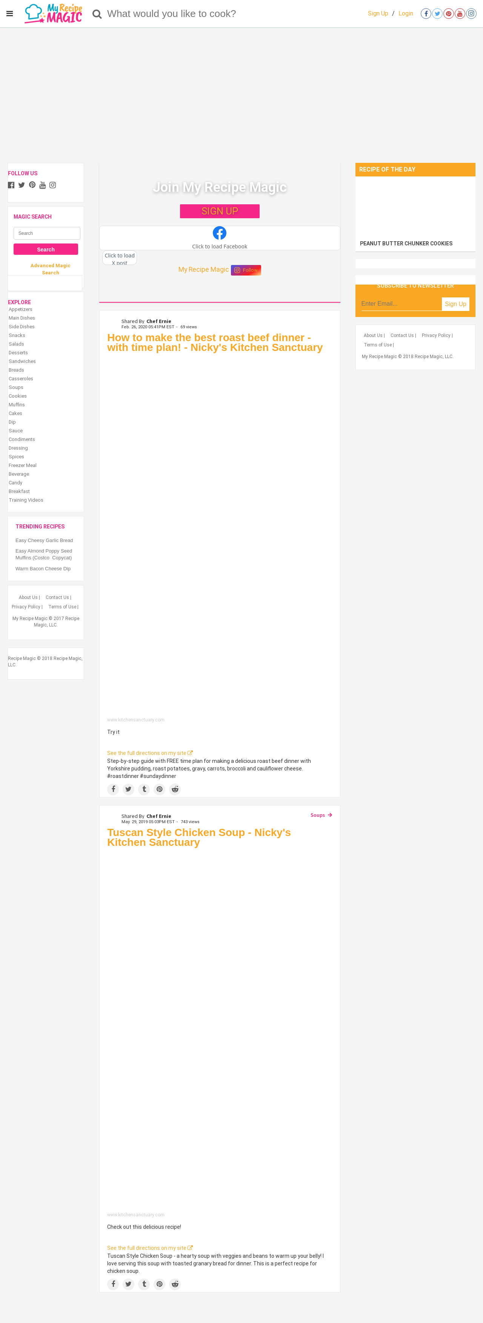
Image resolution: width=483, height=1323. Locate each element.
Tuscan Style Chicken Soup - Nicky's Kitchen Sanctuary (199, 837)
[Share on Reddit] (175, 789)
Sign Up (378, 13)
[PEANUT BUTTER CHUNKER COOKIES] (415, 206)
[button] (219, 238)
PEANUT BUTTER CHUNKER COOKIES (406, 243)
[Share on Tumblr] (144, 789)
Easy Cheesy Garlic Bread (44, 540)
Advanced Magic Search (51, 269)
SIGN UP (220, 211)
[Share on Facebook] (113, 789)
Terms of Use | (63, 606)
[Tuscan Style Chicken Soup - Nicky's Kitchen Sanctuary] (220, 1032)
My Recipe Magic (203, 269)
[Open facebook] (426, 13)
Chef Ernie (158, 321)
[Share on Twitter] (128, 789)
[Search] (97, 13)
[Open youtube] (460, 13)
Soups (318, 815)
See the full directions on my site (150, 753)
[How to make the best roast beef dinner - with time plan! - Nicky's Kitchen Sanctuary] (220, 537)
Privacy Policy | (27, 606)
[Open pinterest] (448, 13)
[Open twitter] (437, 13)
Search (46, 250)
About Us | (29, 597)
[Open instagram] (471, 13)
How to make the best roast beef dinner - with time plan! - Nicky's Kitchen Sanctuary (215, 342)
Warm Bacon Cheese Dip (43, 568)
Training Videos (26, 500)
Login (405, 13)
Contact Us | (58, 597)
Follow (246, 270)
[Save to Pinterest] (159, 789)
